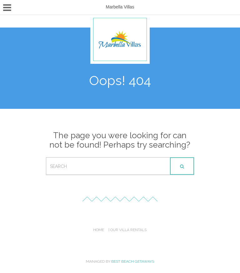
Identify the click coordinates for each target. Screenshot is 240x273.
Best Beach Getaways (132, 261)
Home (98, 230)
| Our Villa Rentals (127, 230)
